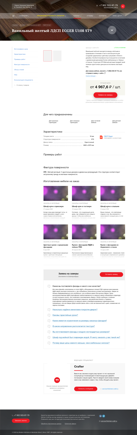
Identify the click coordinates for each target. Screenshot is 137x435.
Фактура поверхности (21, 64)
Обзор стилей (19, 69)
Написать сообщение (85, 389)
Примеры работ (19, 59)
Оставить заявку (111, 274)
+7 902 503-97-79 (108, 5)
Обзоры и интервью (51, 203)
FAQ (15, 75)
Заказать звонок (21, 420)
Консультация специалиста (23, 80)
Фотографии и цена (21, 49)
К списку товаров (23, 85)
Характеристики (19, 54)
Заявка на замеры (105, 95)
